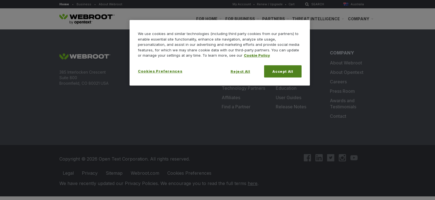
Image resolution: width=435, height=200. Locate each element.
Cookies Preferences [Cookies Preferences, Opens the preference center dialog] (160, 71)
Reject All (240, 71)
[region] (220, 53)
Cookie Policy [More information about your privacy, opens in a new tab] (257, 55)
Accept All (282, 71)
